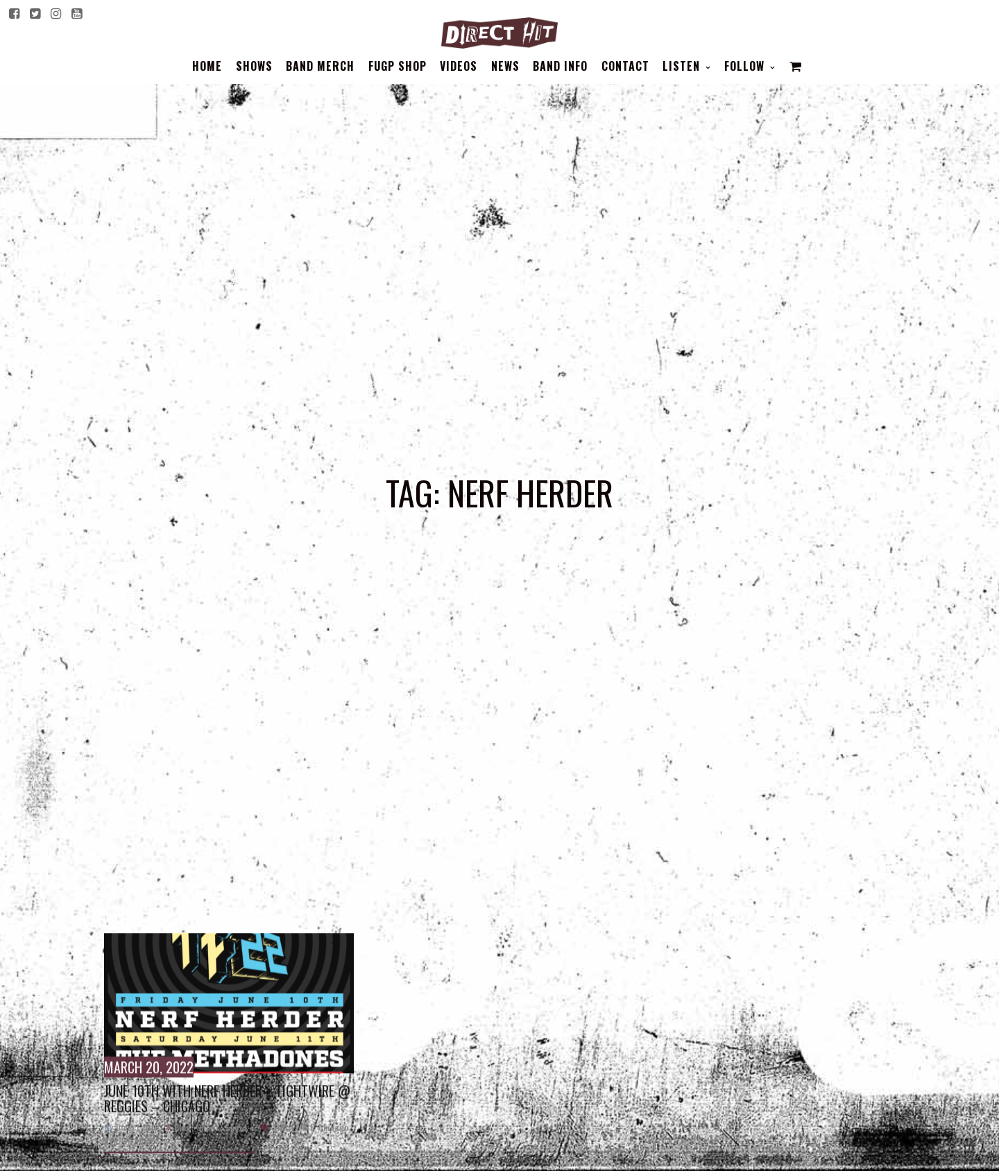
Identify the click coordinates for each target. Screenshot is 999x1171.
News (505, 66)
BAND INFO (560, 66)
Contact (625, 66)
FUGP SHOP (397, 66)
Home (207, 66)
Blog (182, 1145)
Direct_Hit (135, 1145)
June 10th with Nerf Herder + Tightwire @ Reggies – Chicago (227, 1116)
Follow (746, 66)
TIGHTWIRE (293, 1145)
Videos (458, 66)
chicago (333, 1145)
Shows (254, 66)
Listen (683, 66)
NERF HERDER (128, 1159)
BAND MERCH (320, 66)
